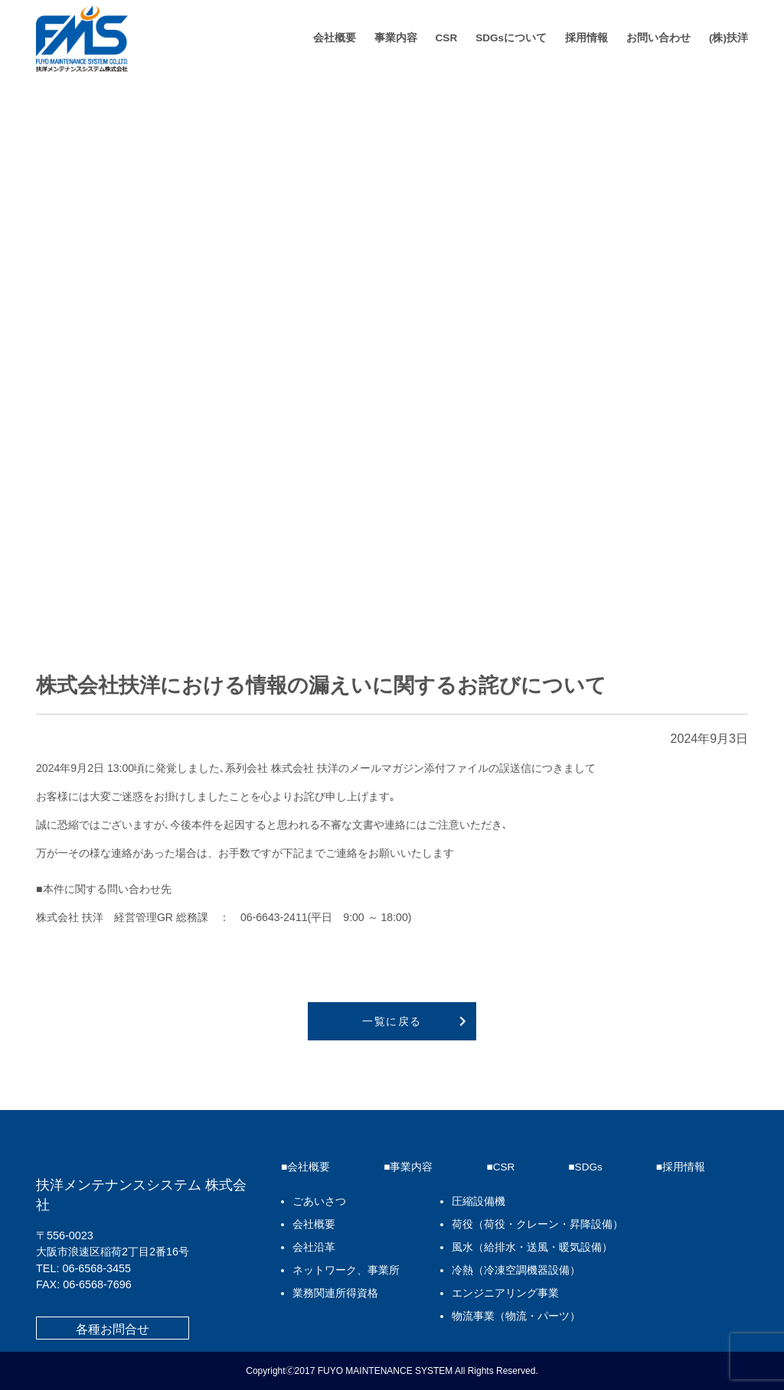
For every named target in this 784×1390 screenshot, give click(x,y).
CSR (447, 38)
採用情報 (586, 38)
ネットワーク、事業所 (346, 1270)
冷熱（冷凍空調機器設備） (516, 1270)
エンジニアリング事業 (505, 1293)
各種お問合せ (112, 1329)
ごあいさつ (319, 1201)
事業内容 (395, 38)
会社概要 (334, 38)
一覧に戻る (392, 1021)
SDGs (589, 1167)
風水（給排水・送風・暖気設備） (532, 1247)
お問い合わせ (658, 38)
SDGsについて (511, 38)
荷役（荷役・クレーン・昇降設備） (537, 1224)
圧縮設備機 (478, 1201)
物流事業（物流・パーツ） (516, 1316)
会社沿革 (313, 1247)
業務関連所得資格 (335, 1293)
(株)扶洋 (728, 38)
